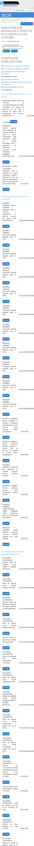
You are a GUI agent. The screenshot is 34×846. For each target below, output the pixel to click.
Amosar (13, 122)
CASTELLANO (19, 11)
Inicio (25, 19)
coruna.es (18, 19)
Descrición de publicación (11, 45)
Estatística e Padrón (10, 77)
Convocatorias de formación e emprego (16, 69)
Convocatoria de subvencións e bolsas (16, 66)
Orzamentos (8, 90)
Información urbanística (11, 79)
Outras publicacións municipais (14, 87)
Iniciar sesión (26, 24)
